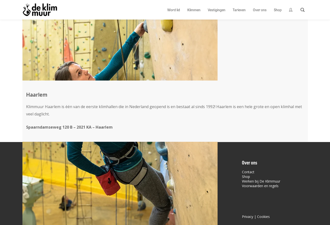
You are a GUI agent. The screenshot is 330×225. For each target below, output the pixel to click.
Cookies (263, 216)
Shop (246, 176)
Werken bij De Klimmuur (261, 181)
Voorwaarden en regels (260, 186)
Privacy (247, 216)
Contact (248, 172)
